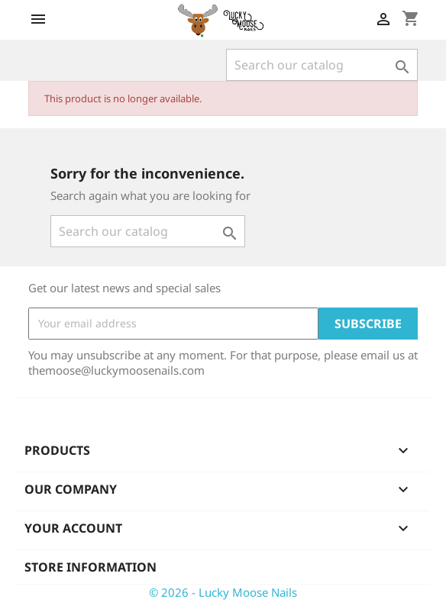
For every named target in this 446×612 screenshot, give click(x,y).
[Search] (322, 65)
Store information (90, 567)
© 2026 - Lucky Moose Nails (223, 592)
